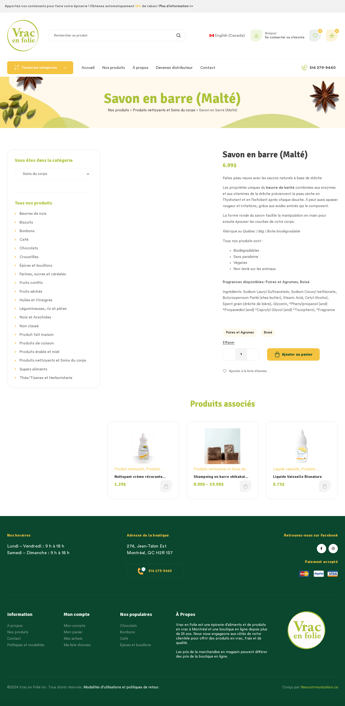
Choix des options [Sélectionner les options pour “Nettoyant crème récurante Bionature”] (166, 486)
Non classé (29, 326)
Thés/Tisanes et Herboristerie (46, 378)
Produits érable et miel (39, 352)
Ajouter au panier (297, 354)
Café (24, 239)
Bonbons (27, 231)
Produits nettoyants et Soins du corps (164, 110)
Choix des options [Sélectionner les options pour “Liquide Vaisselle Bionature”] (325, 486)
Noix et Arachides (35, 317)
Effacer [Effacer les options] (229, 342)
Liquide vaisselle (286, 469)
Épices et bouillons (36, 265)
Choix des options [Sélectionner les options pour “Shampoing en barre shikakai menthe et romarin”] (246, 486)
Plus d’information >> (176, 6)
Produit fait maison (37, 335)
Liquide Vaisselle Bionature (297, 476)
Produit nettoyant (129, 469)
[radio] (240, 333)
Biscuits (26, 222)
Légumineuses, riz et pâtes (43, 309)
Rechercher (178, 35)
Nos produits (118, 110)
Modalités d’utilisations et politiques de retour (120, 687)
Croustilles (29, 257)
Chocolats (29, 248)
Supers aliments (33, 369)
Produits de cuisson (37, 343)
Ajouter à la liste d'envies (248, 371)
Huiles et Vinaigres (36, 300)
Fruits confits (31, 283)
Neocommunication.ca (319, 687)
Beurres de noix (33, 213)
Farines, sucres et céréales (43, 274)
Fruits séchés (31, 291)
